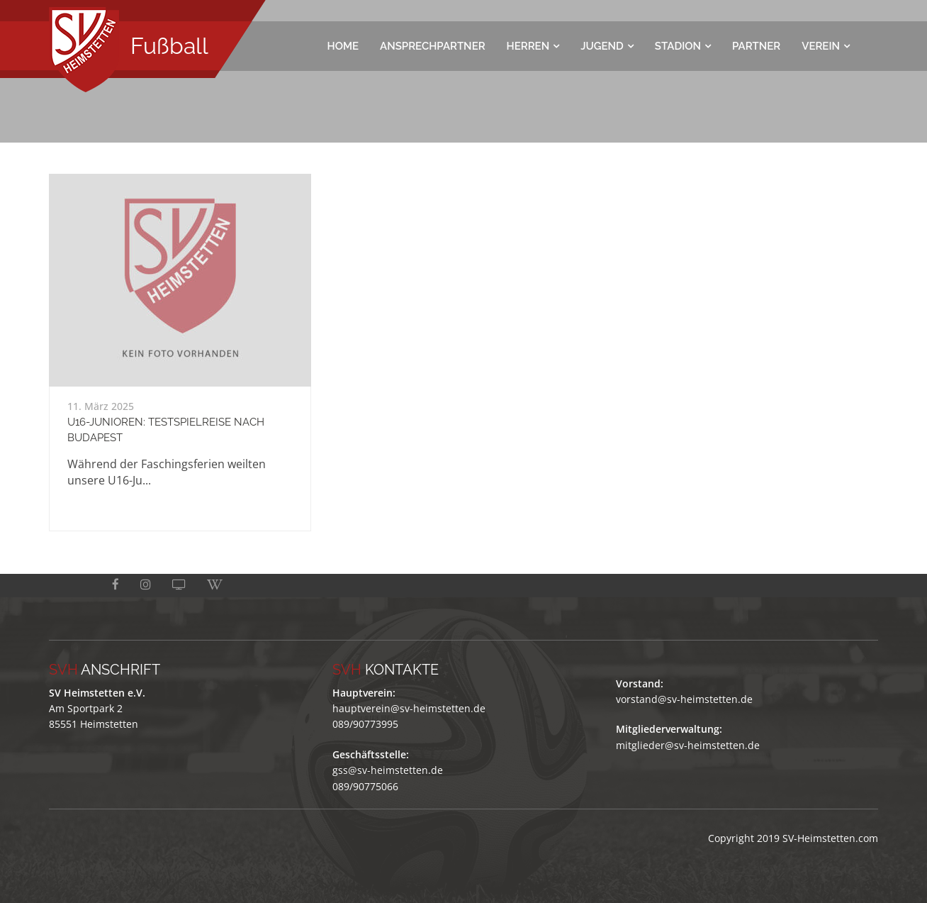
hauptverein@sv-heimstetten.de (408, 708)
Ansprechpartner (432, 46)
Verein (821, 46)
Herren (528, 46)
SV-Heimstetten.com (830, 838)
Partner (756, 46)
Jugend (602, 46)
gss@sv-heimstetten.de (387, 770)
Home (343, 46)
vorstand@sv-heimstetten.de (684, 699)
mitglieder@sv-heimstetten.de (688, 745)
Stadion (678, 46)
